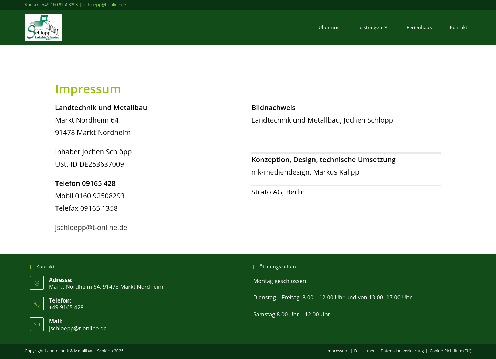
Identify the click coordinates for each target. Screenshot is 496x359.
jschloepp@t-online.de (91, 227)
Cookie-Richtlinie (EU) (450, 351)
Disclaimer (364, 351)
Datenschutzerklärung (402, 351)
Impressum (338, 351)
